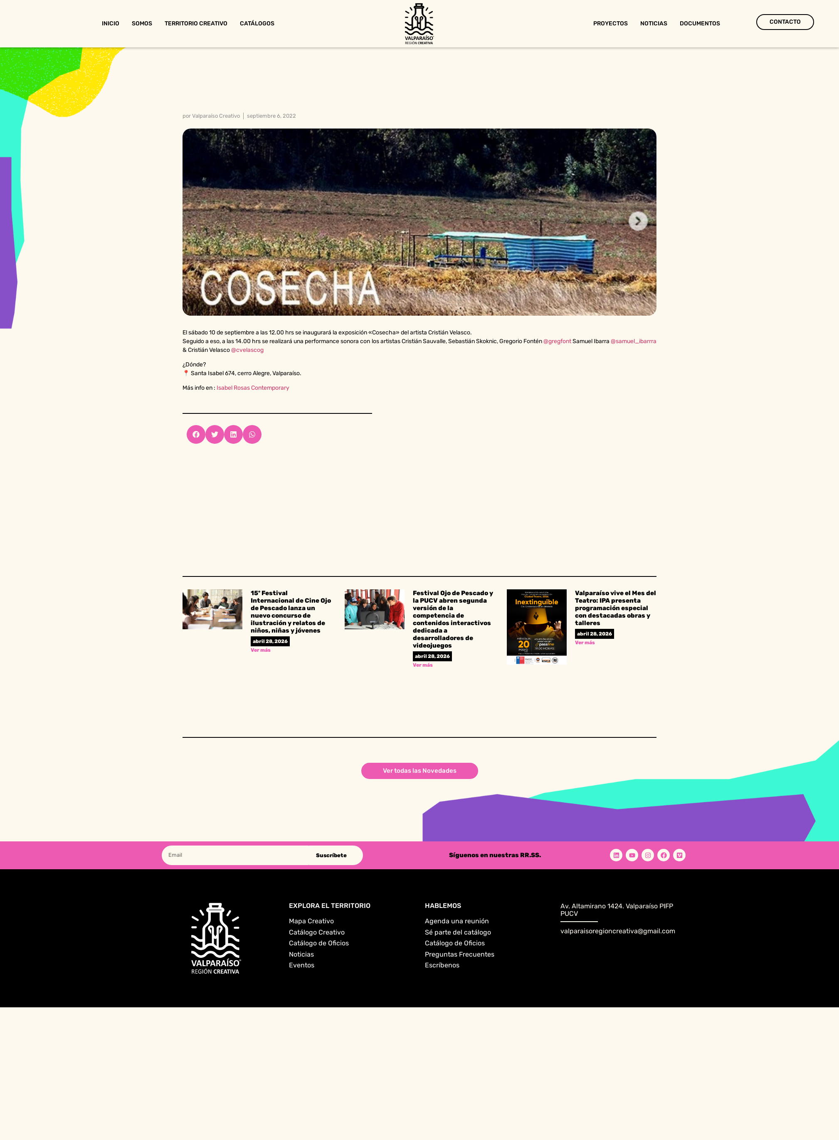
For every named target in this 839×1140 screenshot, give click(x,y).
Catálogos (257, 23)
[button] (196, 434)
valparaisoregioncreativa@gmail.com (617, 931)
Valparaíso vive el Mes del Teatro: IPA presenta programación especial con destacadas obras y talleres (615, 608)
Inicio (110, 23)
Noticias (653, 23)
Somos (142, 23)
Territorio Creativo (196, 23)
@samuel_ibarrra (633, 341)
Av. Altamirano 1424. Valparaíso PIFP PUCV (616, 909)
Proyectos (610, 23)
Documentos (700, 23)
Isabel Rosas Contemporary (253, 387)
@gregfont (557, 341)
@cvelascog (247, 350)
